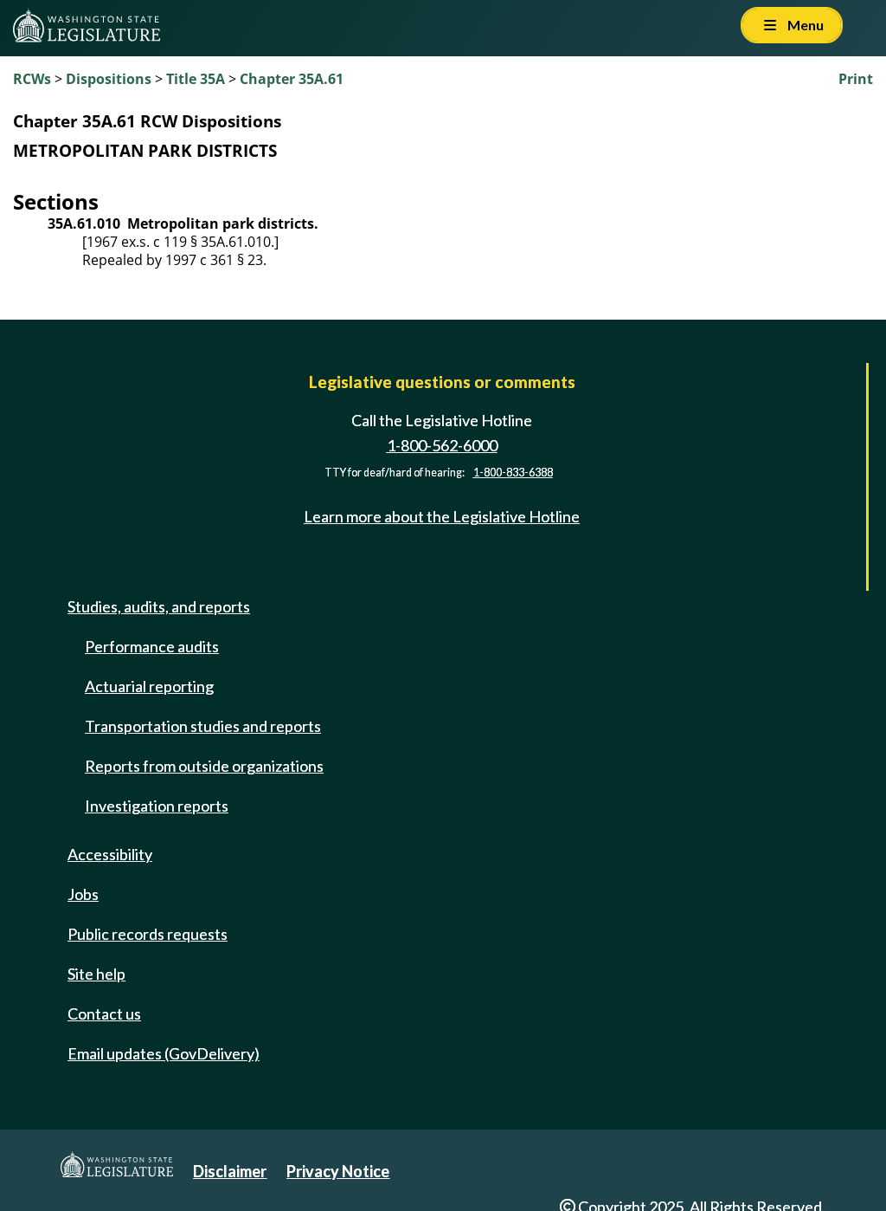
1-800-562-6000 (442, 445)
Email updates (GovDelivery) (163, 1053)
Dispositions (108, 78)
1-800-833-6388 (513, 472)
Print (855, 78)
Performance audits (152, 646)
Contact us (104, 1013)
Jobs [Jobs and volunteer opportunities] (83, 893)
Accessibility (109, 854)
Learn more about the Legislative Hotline (442, 516)
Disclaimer (229, 1171)
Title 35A (195, 78)
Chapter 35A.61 (291, 78)
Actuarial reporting (149, 686)
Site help (96, 973)
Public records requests (147, 933)
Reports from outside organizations (204, 765)
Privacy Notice (337, 1171)
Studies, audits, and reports (158, 606)
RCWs (32, 78)
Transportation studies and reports (203, 725)
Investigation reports (156, 805)
